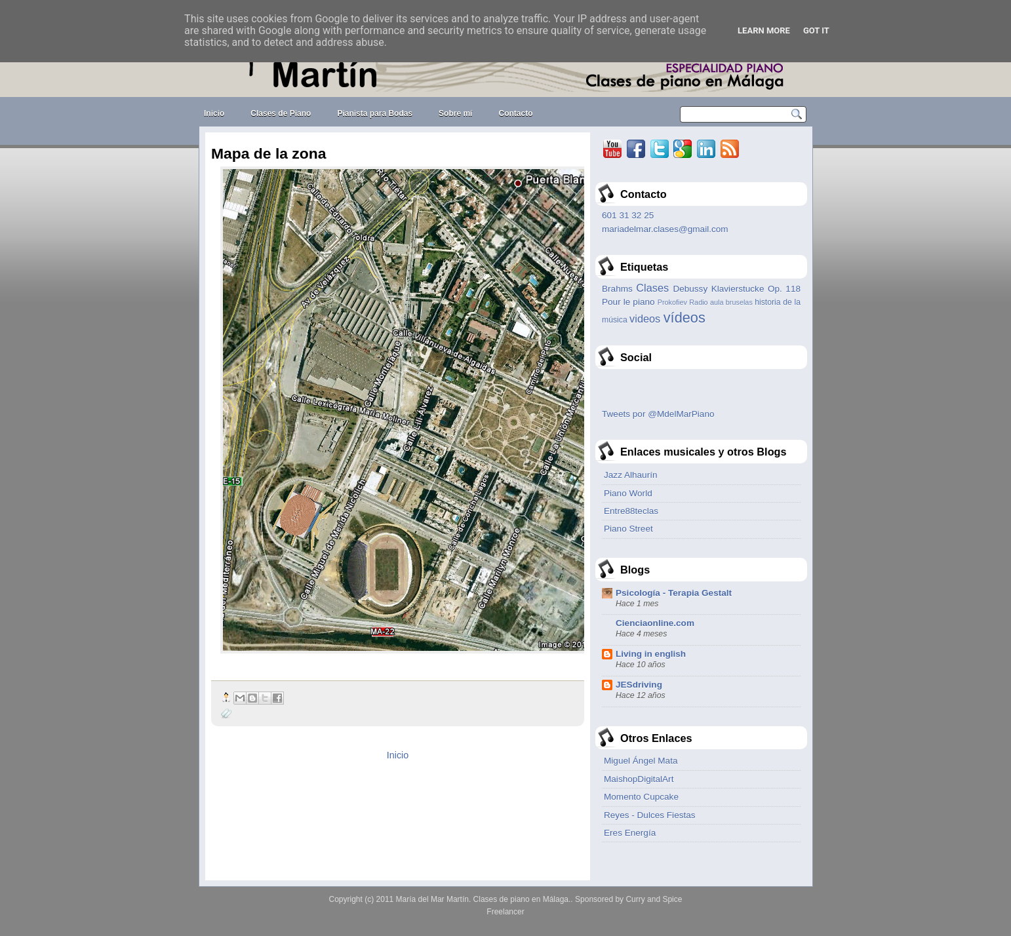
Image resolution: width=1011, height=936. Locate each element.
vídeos (684, 317)
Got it (816, 30)
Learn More (764, 30)
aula (717, 302)
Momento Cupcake (641, 797)
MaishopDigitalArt (638, 779)
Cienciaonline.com (655, 623)
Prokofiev (672, 302)
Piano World (628, 493)
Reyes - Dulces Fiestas (650, 815)
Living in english (651, 654)
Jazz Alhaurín (631, 475)
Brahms (617, 289)
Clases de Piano (280, 113)
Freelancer (505, 911)
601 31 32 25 (628, 215)
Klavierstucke (737, 289)
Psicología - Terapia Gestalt (674, 593)
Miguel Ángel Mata (640, 761)
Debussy (690, 289)
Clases (652, 288)
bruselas (739, 302)
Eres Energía (630, 833)
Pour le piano (628, 302)
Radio (698, 302)
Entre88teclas (631, 511)
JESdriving (639, 685)
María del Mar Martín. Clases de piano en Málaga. (483, 899)
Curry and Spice (653, 899)
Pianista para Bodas (374, 113)
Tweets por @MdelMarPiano (658, 414)
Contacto (515, 113)
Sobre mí (455, 113)
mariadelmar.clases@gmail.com (665, 229)
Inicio (214, 113)
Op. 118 (784, 289)
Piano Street (628, 529)
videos (644, 318)
